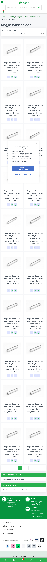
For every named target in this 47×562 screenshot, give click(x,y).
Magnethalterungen (32, 17)
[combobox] (23, 7)
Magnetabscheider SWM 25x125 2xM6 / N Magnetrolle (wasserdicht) (35, 449)
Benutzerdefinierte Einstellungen (23, 175)
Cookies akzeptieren (23, 168)
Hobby (12, 17)
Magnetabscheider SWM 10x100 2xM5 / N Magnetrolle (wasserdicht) (35, 65)
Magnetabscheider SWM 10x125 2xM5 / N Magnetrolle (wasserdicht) (35, 108)
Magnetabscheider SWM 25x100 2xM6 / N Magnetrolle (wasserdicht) (12, 449)
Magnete (20, 17)
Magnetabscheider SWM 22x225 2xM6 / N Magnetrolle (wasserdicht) (12, 65)
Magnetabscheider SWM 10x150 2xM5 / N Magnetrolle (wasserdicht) (12, 108)
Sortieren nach (17, 34)
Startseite (4, 17)
